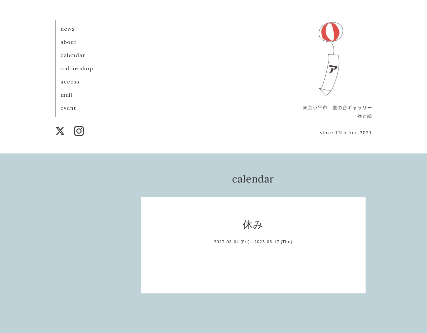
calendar (73, 55)
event (68, 108)
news (67, 28)
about (68, 42)
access (70, 81)
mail (66, 94)
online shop (76, 68)
